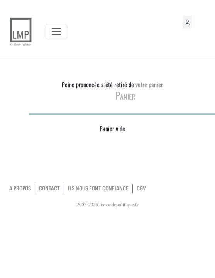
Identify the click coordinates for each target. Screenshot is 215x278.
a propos (20, 188)
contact (49, 188)
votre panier (149, 84)
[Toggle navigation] (56, 31)
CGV (141, 188)
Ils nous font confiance (98, 188)
